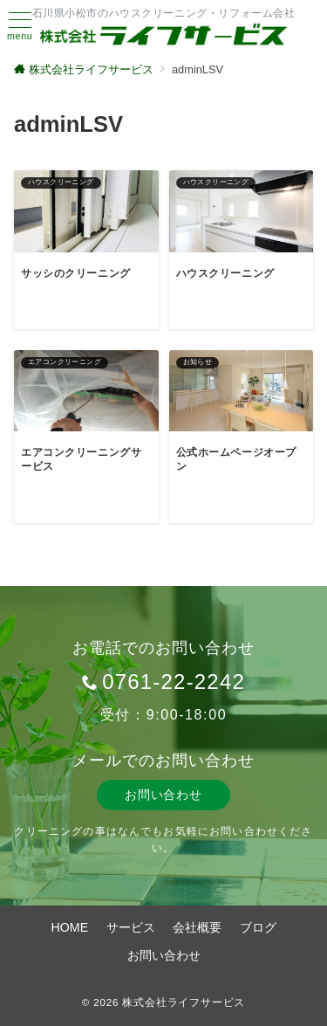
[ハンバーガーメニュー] (20, 26)
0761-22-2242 (173, 681)
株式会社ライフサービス (183, 1002)
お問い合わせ (163, 795)
